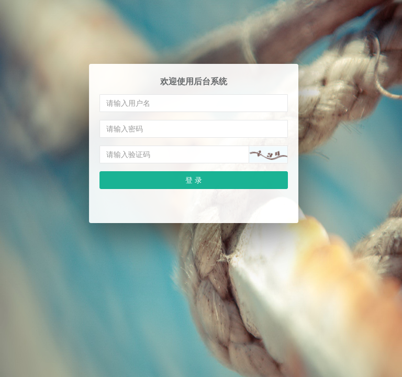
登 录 (193, 179)
